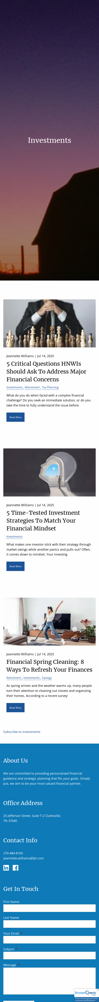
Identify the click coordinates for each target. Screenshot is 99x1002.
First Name (11, 902)
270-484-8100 (13, 853)
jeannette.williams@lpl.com (23, 858)
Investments (14, 387)
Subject (24, 949)
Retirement (32, 387)
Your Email (27, 933)
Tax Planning (50, 387)
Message (25, 965)
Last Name (11, 917)
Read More (16, 417)
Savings (47, 678)
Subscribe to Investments (21, 732)
